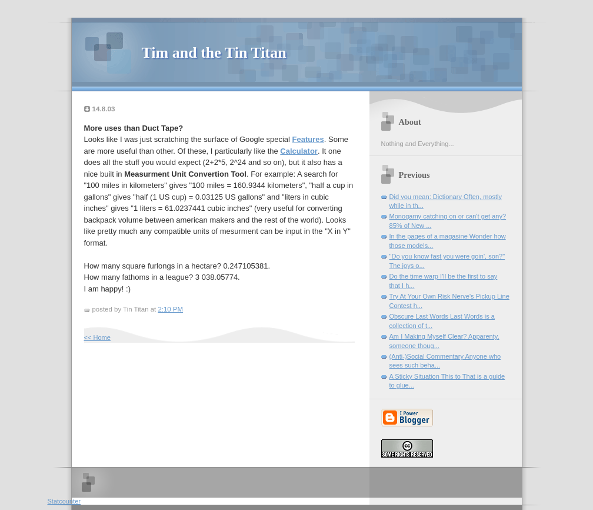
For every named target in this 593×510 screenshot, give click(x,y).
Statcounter (64, 501)
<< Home (97, 337)
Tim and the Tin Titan (214, 52)
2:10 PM (170, 309)
